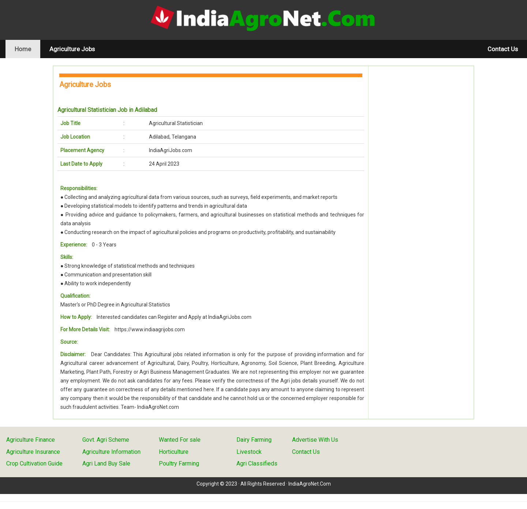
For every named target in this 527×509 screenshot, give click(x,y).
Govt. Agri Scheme (105, 439)
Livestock (249, 451)
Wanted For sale (180, 439)
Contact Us (502, 49)
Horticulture (173, 451)
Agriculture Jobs (72, 49)
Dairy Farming (254, 439)
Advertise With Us (315, 439)
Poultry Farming (179, 463)
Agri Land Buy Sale (106, 463)
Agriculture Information (111, 451)
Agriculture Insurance (33, 451)
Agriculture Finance (30, 439)
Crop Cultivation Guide (34, 463)
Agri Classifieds (256, 463)
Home (27, 49)
